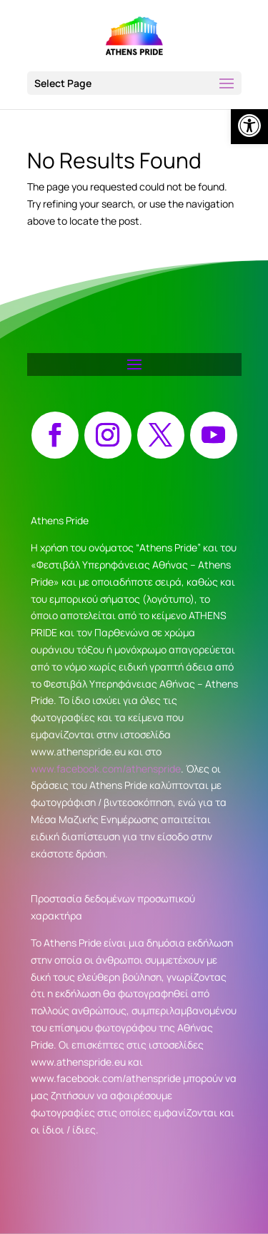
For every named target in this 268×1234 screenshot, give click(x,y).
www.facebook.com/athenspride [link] (106, 768)
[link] (249, 125)
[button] (134, 83)
